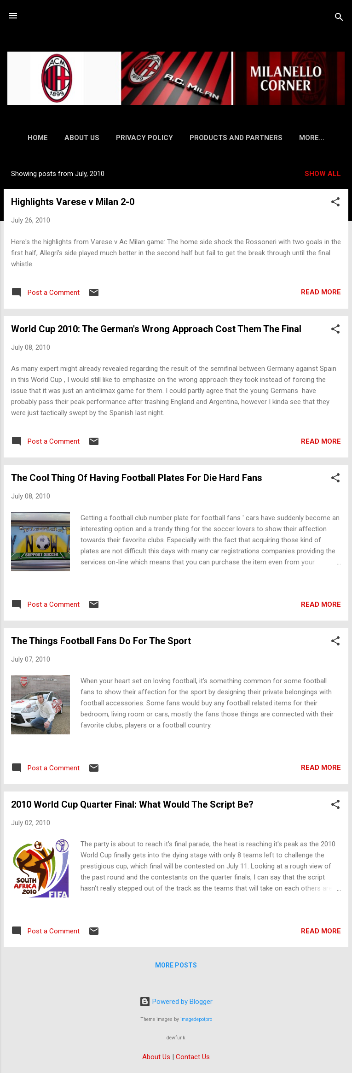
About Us (103, 138)
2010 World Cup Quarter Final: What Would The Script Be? (132, 806)
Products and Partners (257, 138)
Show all (323, 175)
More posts (176, 967)
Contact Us (193, 1057)
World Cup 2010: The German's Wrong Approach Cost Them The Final (156, 330)
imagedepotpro (196, 1019)
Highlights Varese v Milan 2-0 (72, 203)
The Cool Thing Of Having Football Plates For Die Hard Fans (136, 479)
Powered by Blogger (176, 1001)
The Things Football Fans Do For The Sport (101, 642)
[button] (335, 205)
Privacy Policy (165, 138)
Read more (321, 294)
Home (59, 138)
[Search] (339, 19)
